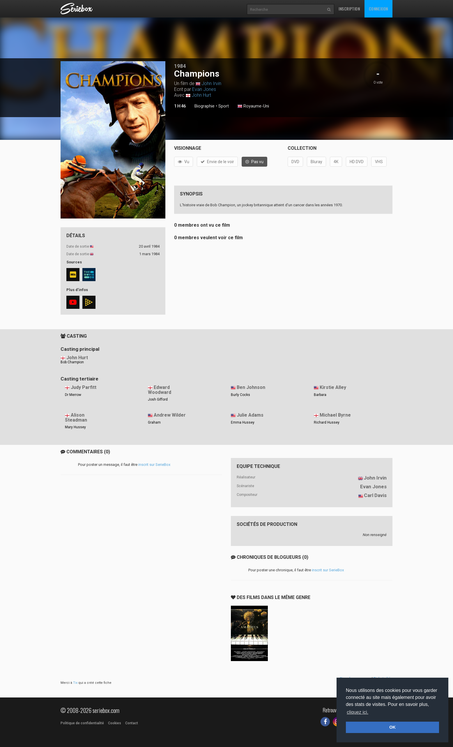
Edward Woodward (159, 390)
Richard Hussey (326, 422)
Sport (223, 106)
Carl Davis (375, 495)
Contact (131, 723)
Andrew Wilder (170, 415)
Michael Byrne (335, 415)
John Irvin (211, 83)
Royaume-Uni (253, 106)
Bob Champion (72, 362)
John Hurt (201, 95)
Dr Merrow (73, 395)
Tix (75, 683)
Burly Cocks (240, 395)
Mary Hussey (75, 427)
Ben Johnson (251, 387)
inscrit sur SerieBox (154, 464)
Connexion (378, 9)
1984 (180, 66)
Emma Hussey (242, 422)
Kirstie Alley (333, 387)
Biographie (204, 106)
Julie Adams (250, 415)
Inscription (349, 9)
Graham (154, 422)
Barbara (320, 395)
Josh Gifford (158, 399)
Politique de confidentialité (82, 723)
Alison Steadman (76, 417)
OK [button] (392, 727)
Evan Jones (204, 89)
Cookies (114, 723)
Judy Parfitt (83, 387)
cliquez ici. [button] (357, 712)
